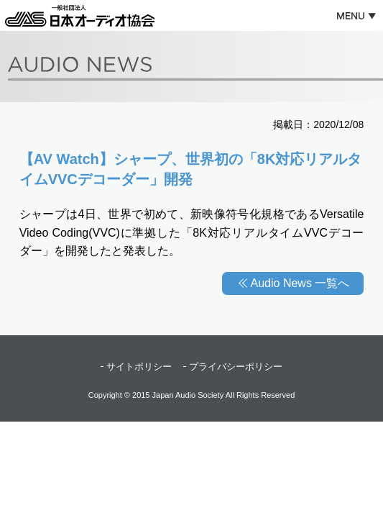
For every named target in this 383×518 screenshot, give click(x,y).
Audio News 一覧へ (300, 283)
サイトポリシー (139, 366)
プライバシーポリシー (235, 366)
